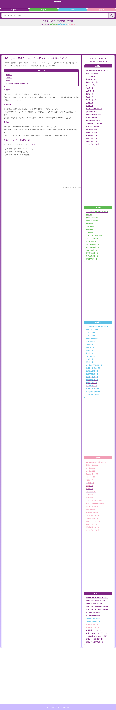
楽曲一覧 (89, 215)
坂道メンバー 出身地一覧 (94, 603)
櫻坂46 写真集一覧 (92, 624)
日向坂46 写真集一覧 (93, 618)
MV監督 (70, 21)
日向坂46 (72, 10)
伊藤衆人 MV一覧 (91, 132)
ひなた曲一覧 (90, 356)
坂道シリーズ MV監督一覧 (98, 61)
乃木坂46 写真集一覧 (93, 612)
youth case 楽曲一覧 (93, 120)
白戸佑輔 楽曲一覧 (92, 256)
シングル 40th (90, 76)
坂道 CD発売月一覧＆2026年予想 (97, 598)
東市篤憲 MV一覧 (91, 135)
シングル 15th (90, 335)
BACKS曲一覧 (91, 492)
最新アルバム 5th (91, 79)
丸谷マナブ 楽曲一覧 (93, 126)
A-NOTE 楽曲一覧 (92, 506)
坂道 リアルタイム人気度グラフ (96, 633)
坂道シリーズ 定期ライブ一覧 (95, 601)
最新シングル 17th (92, 329)
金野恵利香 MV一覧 (92, 527)
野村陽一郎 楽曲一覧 (93, 368)
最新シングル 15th (92, 465)
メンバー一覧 (90, 85)
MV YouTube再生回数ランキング (97, 70)
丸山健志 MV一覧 (91, 129)
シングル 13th (90, 471)
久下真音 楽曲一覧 (92, 253)
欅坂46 (43, 10)
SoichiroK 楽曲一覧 (92, 244)
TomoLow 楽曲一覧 (92, 515)
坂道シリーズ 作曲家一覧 (98, 58)
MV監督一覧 (90, 91)
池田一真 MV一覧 (91, 138)
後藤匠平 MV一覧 (91, 524)
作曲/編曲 (62, 21)
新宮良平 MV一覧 (91, 259)
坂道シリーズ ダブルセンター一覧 (97, 609)
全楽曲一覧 (89, 106)
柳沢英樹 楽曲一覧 (92, 380)
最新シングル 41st (92, 73)
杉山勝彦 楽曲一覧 (92, 112)
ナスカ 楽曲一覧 (91, 241)
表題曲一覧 (89, 94)
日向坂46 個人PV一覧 (93, 621)
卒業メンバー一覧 (92, 220)
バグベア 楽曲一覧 (92, 238)
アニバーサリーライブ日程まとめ (17, 83)
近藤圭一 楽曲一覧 (92, 377)
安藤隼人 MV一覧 (91, 383)
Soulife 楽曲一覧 (91, 250)
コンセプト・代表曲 (92, 144)
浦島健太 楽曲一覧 (92, 371)
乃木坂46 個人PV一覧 (93, 615)
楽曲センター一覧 (92, 82)
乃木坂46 (14, 10)
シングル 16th (90, 332)
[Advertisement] (58, 40)
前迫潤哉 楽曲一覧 (92, 374)
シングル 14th (90, 468)
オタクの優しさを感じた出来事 (96, 636)
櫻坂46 (101, 10)
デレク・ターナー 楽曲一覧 (95, 503)
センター (53, 21)
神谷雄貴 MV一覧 (91, 141)
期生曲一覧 (89, 97)
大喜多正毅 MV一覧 (92, 389)
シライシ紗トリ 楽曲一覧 (94, 123)
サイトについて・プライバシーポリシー (58, 707)
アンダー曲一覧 (91, 100)
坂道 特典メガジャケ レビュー (96, 630)
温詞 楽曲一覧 (90, 509)
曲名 (46, 21)
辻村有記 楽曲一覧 (92, 518)
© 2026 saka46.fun (58, 706)
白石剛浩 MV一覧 (91, 386)
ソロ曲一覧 (89, 103)
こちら (32, 144)
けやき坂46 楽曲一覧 (93, 391)
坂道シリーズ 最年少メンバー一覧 (97, 606)
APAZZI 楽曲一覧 (91, 117)
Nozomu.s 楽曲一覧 (92, 247)
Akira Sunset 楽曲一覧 (93, 115)
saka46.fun (58, 1)
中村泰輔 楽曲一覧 (92, 512)
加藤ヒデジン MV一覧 (93, 521)
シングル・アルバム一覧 (94, 109)
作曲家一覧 (89, 88)
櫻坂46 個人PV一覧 (92, 627)
